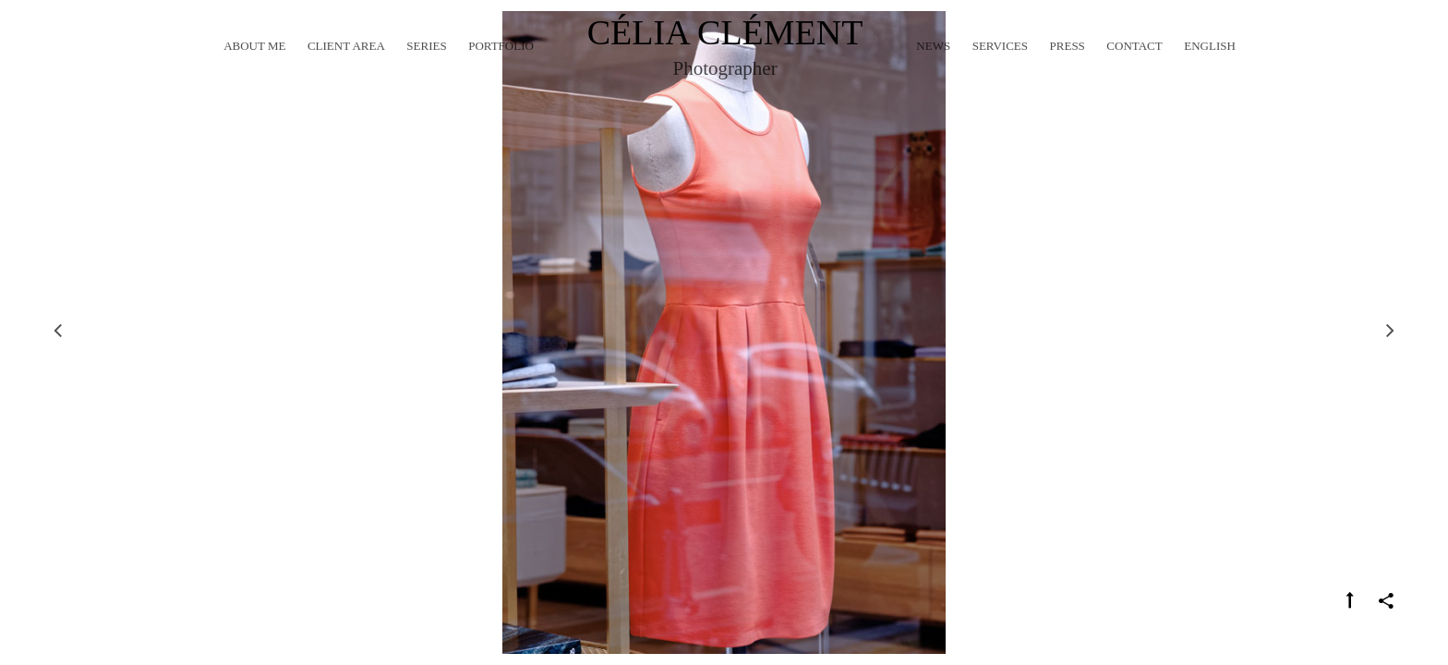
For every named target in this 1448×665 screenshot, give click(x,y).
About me (254, 69)
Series (426, 69)
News (933, 69)
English (1210, 69)
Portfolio (501, 69)
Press (1067, 69)
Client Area (346, 69)
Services (1000, 69)
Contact (1134, 69)
